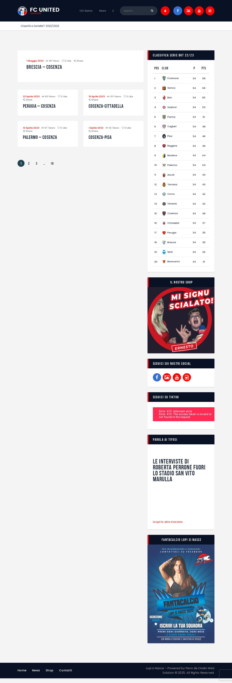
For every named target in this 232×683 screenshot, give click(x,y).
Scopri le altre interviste (168, 526)
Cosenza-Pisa (102, 139)
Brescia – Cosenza (48, 68)
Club (165, 68)
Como (168, 196)
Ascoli (168, 177)
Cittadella (171, 226)
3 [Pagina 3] (38, 165)
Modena (170, 157)
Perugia (169, 236)
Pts (204, 68)
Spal (167, 255)
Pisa (167, 137)
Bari (167, 98)
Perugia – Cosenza (42, 107)
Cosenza (170, 216)
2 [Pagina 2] (30, 165)
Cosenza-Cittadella (109, 107)
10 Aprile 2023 (31, 130)
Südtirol (169, 108)
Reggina (169, 147)
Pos (156, 68)
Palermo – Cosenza (43, 139)
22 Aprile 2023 (31, 97)
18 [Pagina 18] (52, 165)
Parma (169, 118)
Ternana (170, 186)
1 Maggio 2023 (35, 61)
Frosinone (170, 78)
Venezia (169, 206)
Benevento (171, 265)
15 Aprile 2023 (97, 97)
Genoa (169, 88)
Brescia (169, 246)
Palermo (170, 167)
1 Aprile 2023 (96, 130)
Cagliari (169, 127)
